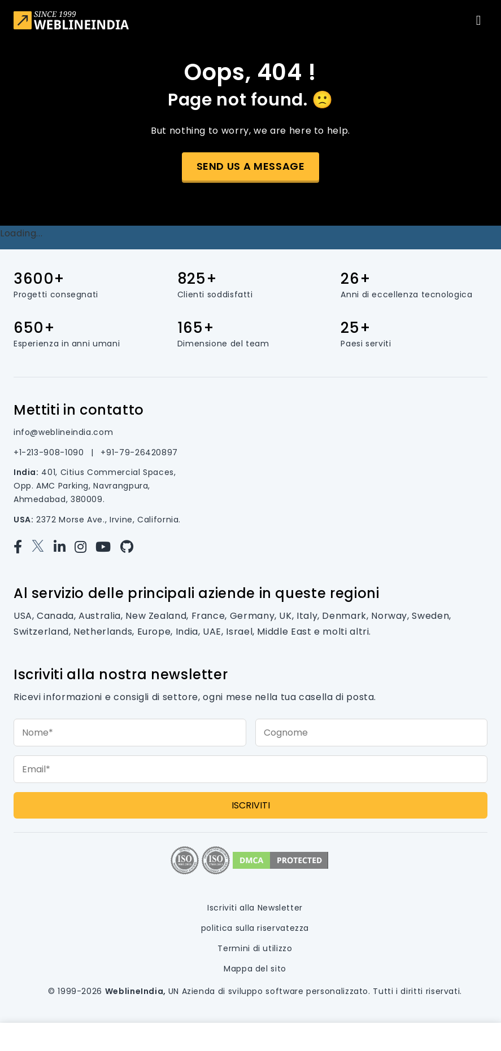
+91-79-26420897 (139, 452)
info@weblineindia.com (63, 432)
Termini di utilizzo (254, 948)
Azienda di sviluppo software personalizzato (275, 991)
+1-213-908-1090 (50, 452)
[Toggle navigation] (478, 20)
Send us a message (251, 166)
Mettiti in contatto (79, 410)
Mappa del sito (255, 968)
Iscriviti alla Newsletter (255, 907)
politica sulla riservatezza (255, 928)
